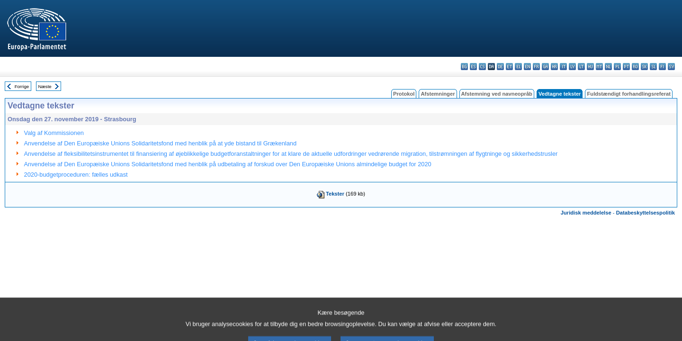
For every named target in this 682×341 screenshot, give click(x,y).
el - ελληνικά (518, 66)
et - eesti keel (509, 66)
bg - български (464, 66)
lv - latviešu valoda (572, 66)
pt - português (626, 66)
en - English (527, 66)
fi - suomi (662, 66)
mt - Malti (599, 66)
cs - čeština (482, 66)
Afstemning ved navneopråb (496, 94)
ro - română (635, 66)
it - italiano (563, 66)
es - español (473, 66)
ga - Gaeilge (545, 66)
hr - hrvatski (554, 66)
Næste (44, 86)
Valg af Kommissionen (54, 132)
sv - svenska (671, 66)
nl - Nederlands (608, 66)
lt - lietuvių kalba (581, 66)
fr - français (536, 66)
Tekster (335, 194)
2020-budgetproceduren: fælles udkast (76, 174)
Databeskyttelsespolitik (645, 212)
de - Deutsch (500, 66)
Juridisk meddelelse (586, 212)
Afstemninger (438, 94)
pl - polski (617, 66)
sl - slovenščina (653, 66)
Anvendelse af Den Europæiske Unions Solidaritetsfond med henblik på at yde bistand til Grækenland (160, 143)
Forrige (22, 86)
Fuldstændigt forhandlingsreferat (629, 94)
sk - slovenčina (644, 66)
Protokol (403, 94)
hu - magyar (590, 66)
